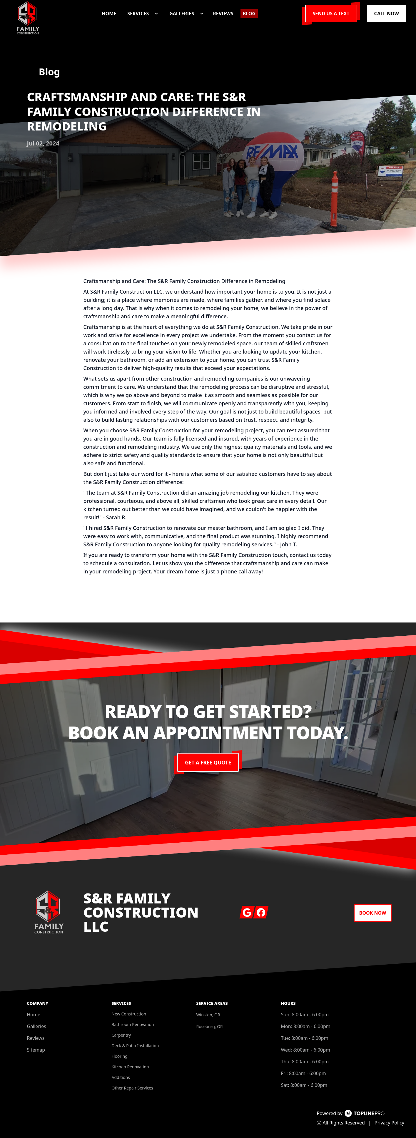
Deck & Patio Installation (135, 1045)
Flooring (120, 1056)
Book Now (372, 913)
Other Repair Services (132, 1088)
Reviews (36, 1038)
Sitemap (36, 1050)
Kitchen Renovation (130, 1067)
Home (34, 1014)
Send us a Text (331, 13)
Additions (121, 1077)
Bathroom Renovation (133, 1024)
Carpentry (121, 1035)
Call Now (386, 13)
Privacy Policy (389, 1122)
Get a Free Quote (208, 762)
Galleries (36, 1026)
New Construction (129, 1014)
